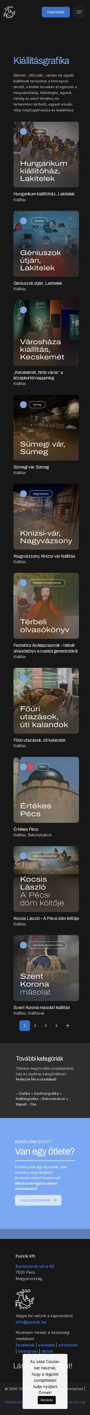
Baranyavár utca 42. (35, 1273)
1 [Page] (25, 1026)
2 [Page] (35, 1026)
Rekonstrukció (53, 1110)
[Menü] (79, 12)
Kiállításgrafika (27, 1110)
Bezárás (47, 1400)
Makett (21, 1115)
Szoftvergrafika (46, 1104)
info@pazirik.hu (31, 1329)
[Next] (67, 1025)
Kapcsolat (56, 12)
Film (33, 1115)
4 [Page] (56, 1026)
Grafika (24, 1104)
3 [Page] (46, 1026)
